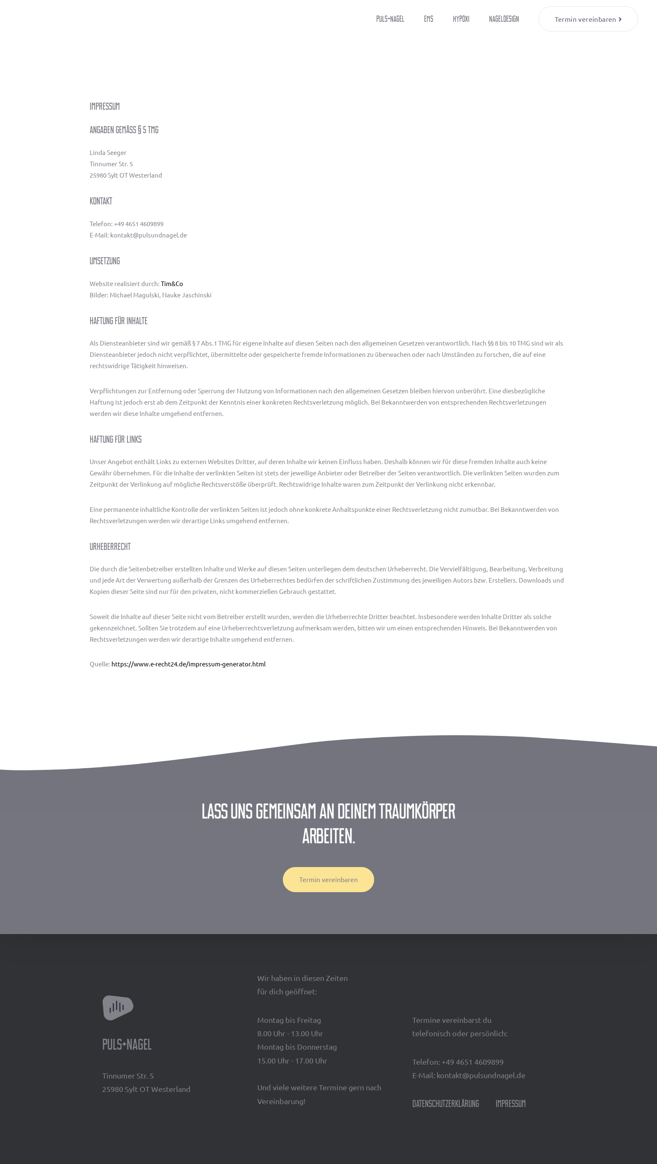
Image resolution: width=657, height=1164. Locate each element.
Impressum (511, 1103)
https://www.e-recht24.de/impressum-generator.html (188, 664)
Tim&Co (172, 283)
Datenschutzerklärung (445, 1103)
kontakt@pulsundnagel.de (481, 1075)
